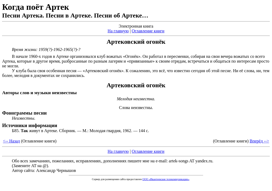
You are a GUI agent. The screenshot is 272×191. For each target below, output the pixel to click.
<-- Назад (11, 141)
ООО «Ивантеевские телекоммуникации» (165, 179)
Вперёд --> (259, 141)
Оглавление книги (148, 31)
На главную (118, 31)
